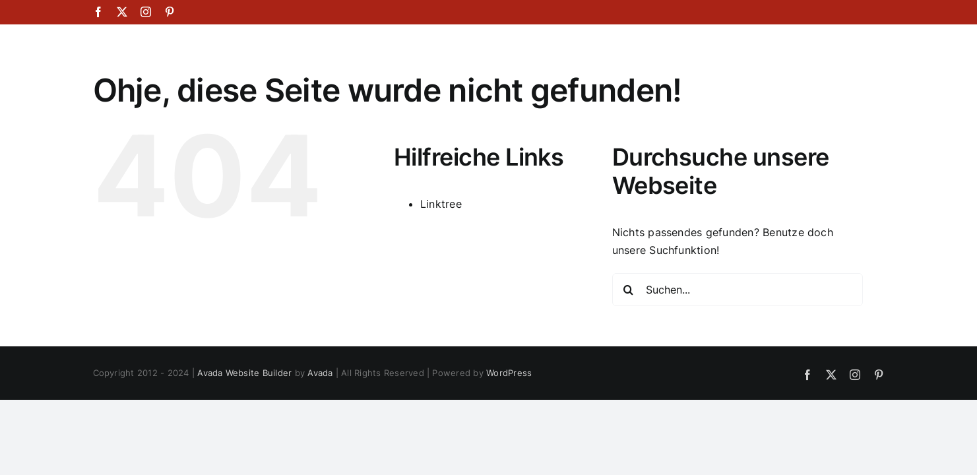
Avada (319, 372)
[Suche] (628, 289)
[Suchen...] (737, 289)
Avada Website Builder (244, 372)
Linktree (441, 203)
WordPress (509, 372)
